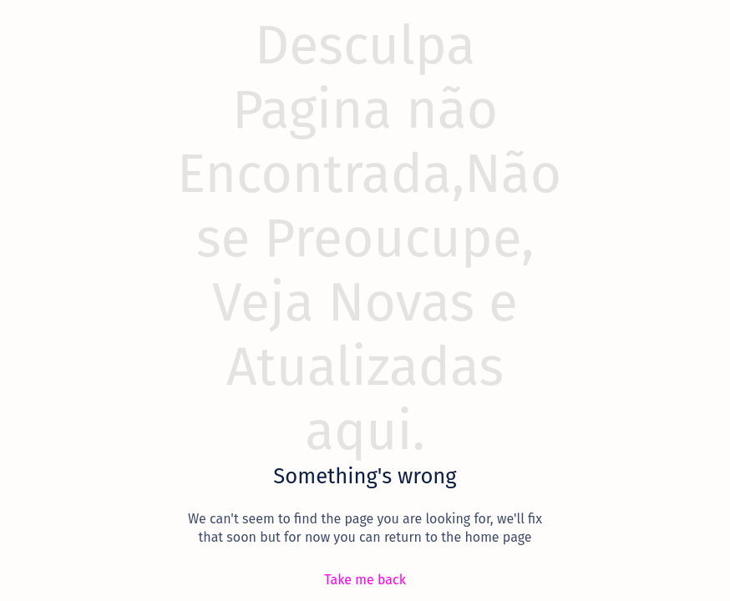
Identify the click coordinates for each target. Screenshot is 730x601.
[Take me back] (365, 580)
